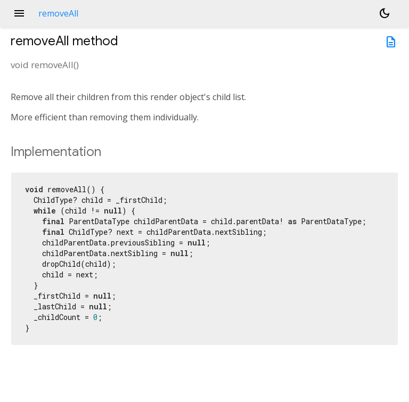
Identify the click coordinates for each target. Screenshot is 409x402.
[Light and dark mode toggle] (384, 13)
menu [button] (19, 13)
